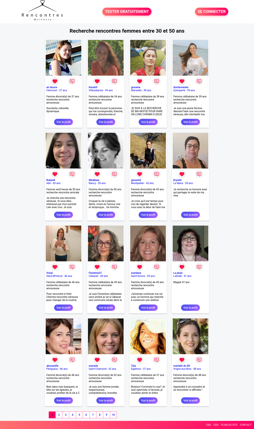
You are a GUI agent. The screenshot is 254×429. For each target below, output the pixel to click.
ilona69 (93, 87)
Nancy (92, 183)
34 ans (109, 90)
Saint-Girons (138, 276)
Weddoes (94, 180)
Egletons (136, 368)
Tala (133, 365)
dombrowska (180, 87)
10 (113, 414)
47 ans (187, 276)
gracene (135, 87)
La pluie (177, 272)
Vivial (49, 272)
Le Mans (178, 183)
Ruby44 (50, 180)
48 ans (197, 368)
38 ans (147, 90)
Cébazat (93, 276)
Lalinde (177, 276)
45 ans (104, 276)
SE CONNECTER (212, 11)
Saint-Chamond (98, 368)
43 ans (150, 183)
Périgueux (52, 368)
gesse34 (136, 180)
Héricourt (51, 90)
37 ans (63, 90)
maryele (93, 365)
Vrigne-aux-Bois (182, 368)
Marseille (136, 90)
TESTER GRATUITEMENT (127, 11)
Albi (48, 183)
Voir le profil (63, 122)
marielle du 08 (181, 365)
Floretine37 (95, 272)
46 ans (68, 276)
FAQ (208, 424)
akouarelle (52, 365)
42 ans (112, 368)
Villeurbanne (96, 90)
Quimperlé (179, 90)
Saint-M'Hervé (54, 276)
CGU (216, 424)
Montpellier (137, 183)
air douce (51, 87)
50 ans (57, 183)
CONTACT (246, 424)
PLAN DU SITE (229, 424)
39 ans (191, 90)
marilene (136, 272)
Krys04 (177, 180)
